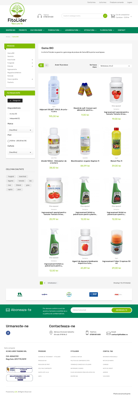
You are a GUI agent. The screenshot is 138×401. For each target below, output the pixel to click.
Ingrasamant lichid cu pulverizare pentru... (116, 213)
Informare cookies (77, 368)
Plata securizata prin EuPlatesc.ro (83, 372)
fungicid (11, 176)
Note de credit (108, 368)
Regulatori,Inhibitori (14, 73)
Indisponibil (15, 118)
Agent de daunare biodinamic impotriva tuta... (85, 262)
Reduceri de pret (44, 364)
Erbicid (18, 185)
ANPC (40, 376)
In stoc (13, 114)
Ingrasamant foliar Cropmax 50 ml (116, 262)
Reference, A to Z (115, 66)
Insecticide (11, 60)
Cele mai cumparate (45, 368)
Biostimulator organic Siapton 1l (85, 161)
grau (27, 185)
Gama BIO (11, 53)
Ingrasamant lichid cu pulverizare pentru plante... (85, 213)
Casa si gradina (13, 79)
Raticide (10, 76)
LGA (15, 392)
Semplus (116, 109)
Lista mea (102, 2)
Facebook (8, 333)
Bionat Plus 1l (116, 161)
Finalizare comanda (117, 2)
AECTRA (54, 158)
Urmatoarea (52, 283)
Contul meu (91, 2)
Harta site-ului (43, 372)
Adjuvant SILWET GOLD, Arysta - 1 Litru (54, 110)
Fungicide (11, 63)
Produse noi (42, 360)
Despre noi (74, 376)
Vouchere (106, 376)
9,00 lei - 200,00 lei (18, 141)
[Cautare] (84, 15)
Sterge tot (15, 100)
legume (10, 181)
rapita (10, 189)
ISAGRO (85, 158)
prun (19, 189)
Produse (11, 46)
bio (31, 181)
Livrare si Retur (76, 356)
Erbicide (10, 66)
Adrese (105, 372)
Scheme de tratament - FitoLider (49, 356)
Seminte (11, 56)
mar (9, 185)
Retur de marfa (108, 360)
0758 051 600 (48, 17)
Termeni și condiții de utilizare (81, 364)
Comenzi (105, 364)
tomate (21, 181)
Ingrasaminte (12, 69)
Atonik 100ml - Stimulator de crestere (54, 162)
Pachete (11, 82)
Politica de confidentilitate (80, 360)
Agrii (53, 106)
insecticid (22, 176)
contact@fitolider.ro (119, 334)
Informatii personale (110, 356)
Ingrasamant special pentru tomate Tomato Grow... (116, 113)
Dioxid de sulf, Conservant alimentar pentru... (85, 109)
